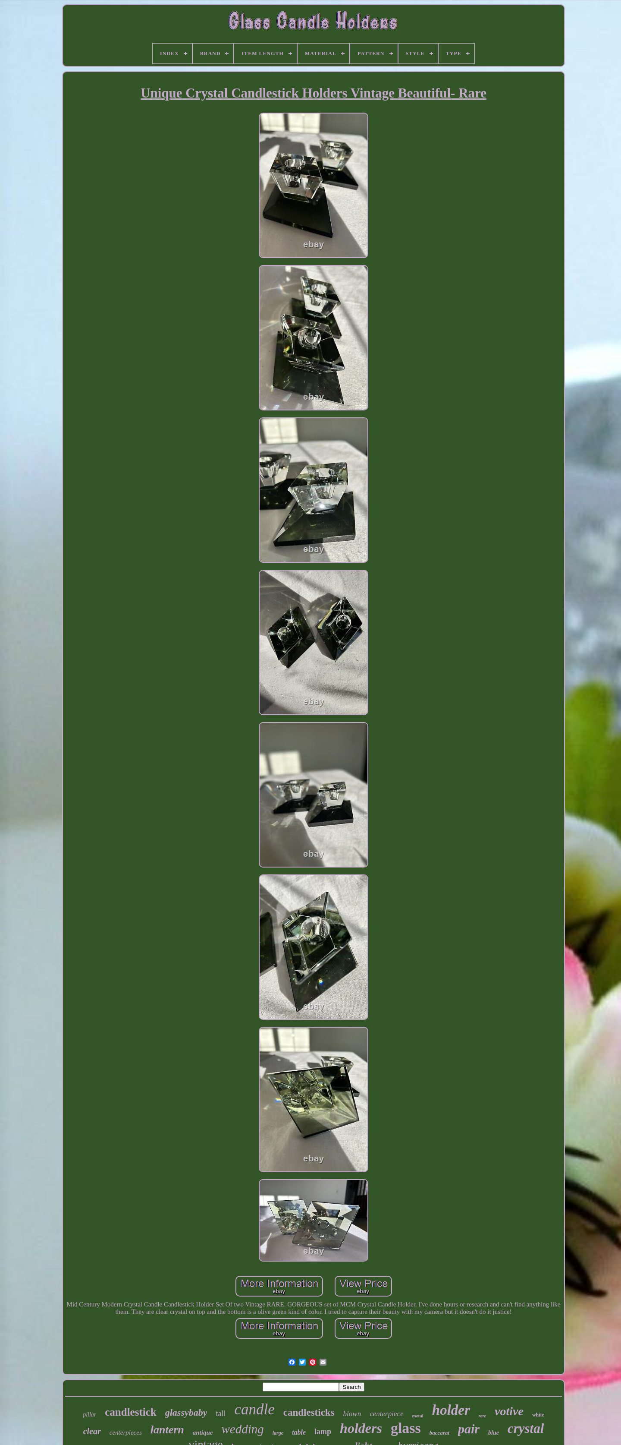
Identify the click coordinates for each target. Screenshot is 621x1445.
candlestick (130, 1412)
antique (203, 1432)
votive (509, 1411)
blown (352, 1414)
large (278, 1433)
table (299, 1432)
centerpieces (126, 1432)
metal (417, 1415)
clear (92, 1431)
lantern (167, 1429)
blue (493, 1432)
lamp (322, 1431)
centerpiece (386, 1414)
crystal (526, 1428)
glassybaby (186, 1412)
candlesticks (309, 1412)
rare (482, 1415)
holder (451, 1410)
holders (361, 1428)
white (538, 1415)
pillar (89, 1414)
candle (254, 1409)
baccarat (439, 1432)
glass (406, 1428)
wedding (242, 1429)
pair (469, 1429)
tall (221, 1413)
